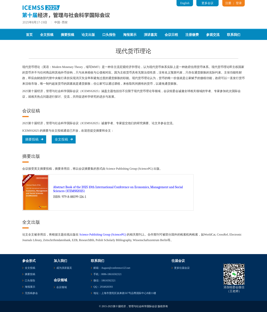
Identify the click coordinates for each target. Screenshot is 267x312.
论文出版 (88, 35)
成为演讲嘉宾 (64, 268)
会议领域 (61, 287)
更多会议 (207, 3)
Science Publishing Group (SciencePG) (103, 234)
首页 (29, 35)
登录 (239, 3)
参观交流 (213, 35)
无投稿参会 (31, 293)
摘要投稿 (67, 35)
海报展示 (129, 35)
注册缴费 (192, 35)
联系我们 (233, 35)
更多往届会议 (182, 268)
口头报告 (109, 35)
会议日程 (171, 35)
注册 (228, 3)
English (184, 3)
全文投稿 (46, 35)
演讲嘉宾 (150, 35)
